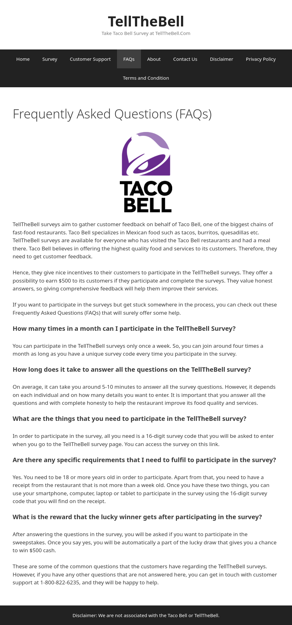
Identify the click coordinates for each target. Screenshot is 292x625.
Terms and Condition (146, 78)
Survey (49, 59)
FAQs (129, 59)
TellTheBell (146, 21)
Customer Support (90, 59)
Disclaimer (221, 59)
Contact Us (185, 59)
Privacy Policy (261, 59)
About (154, 59)
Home (23, 59)
